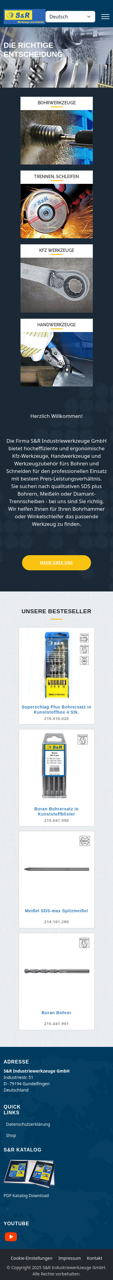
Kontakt (94, 1258)
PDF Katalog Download (26, 1195)
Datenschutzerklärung (28, 1124)
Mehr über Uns (56, 562)
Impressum (69, 1258)
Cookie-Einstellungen (31, 1258)
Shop (11, 1135)
